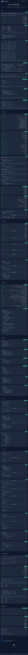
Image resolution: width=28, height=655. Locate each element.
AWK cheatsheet (3, 641)
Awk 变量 (4, 60)
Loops (4, 86)
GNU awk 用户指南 (4, 640)
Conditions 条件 (5, 77)
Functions (4, 108)
